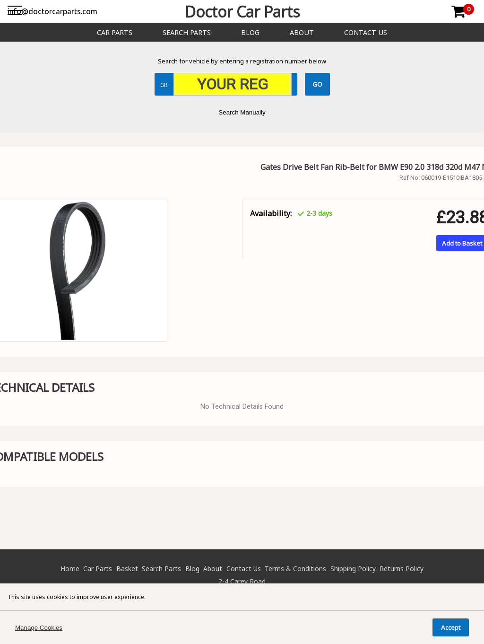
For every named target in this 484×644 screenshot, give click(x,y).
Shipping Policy (353, 568)
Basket (127, 568)
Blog (250, 32)
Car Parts (114, 32)
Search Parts (187, 32)
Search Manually (241, 112)
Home (69, 568)
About (302, 32)
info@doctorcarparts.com (52, 11)
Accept (450, 627)
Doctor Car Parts (242, 11)
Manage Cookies (38, 627)
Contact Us (365, 32)
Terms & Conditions (295, 568)
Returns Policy (402, 568)
